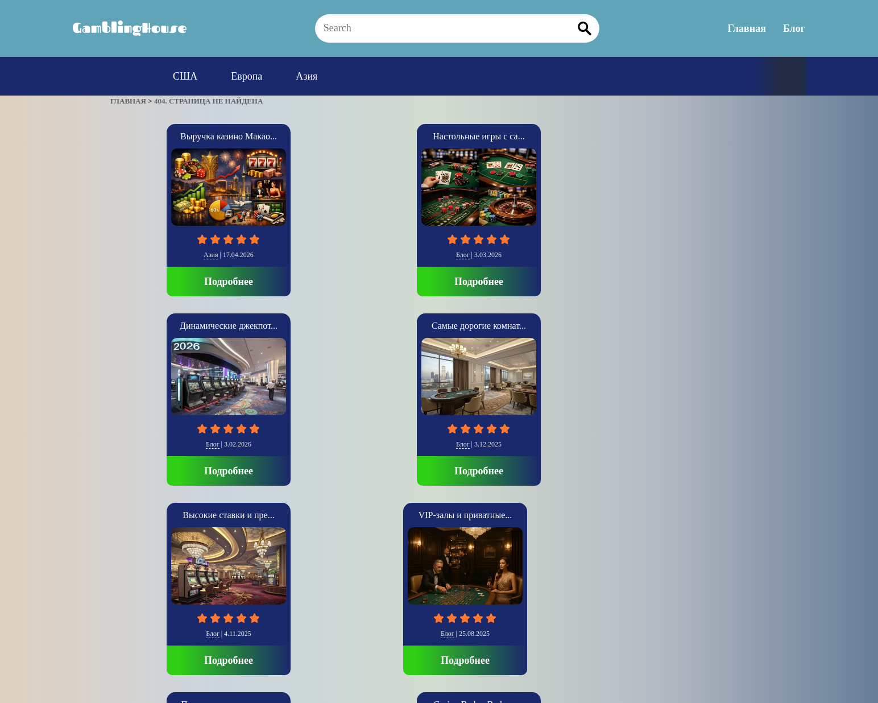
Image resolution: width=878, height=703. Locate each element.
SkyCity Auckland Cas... (707, 323)
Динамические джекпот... (439, 136)
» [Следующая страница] (126, 565)
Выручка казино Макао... (170, 136)
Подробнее (170, 279)
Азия (306, 76)
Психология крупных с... (304, 323)
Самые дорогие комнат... (573, 136)
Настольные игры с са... (304, 136)
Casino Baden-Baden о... (439, 323)
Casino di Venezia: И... (573, 323)
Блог (795, 28)
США (185, 76)
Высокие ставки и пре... (707, 136)
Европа (246, 76)
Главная (748, 28)
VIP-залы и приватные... (171, 323)
